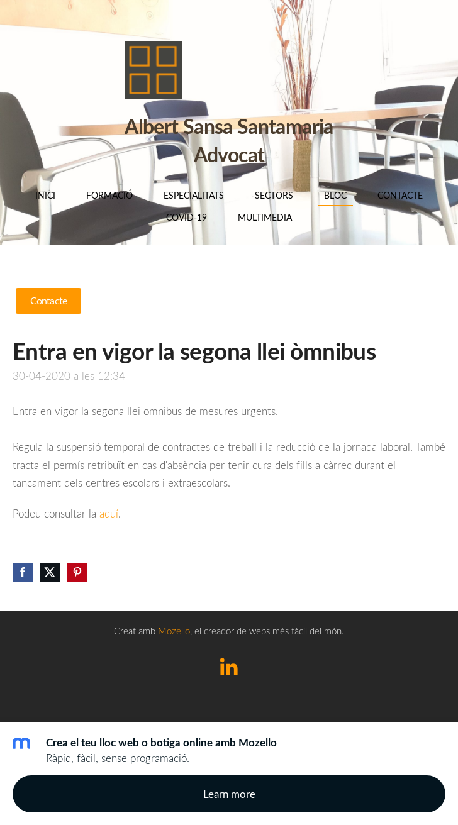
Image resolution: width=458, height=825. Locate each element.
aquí (108, 513)
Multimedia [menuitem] (265, 217)
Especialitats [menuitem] (194, 195)
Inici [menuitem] (45, 195)
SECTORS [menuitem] (274, 195)
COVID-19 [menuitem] (186, 217)
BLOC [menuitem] (335, 195)
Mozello (174, 630)
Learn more (229, 794)
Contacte (48, 300)
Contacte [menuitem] (400, 195)
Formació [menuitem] (109, 195)
